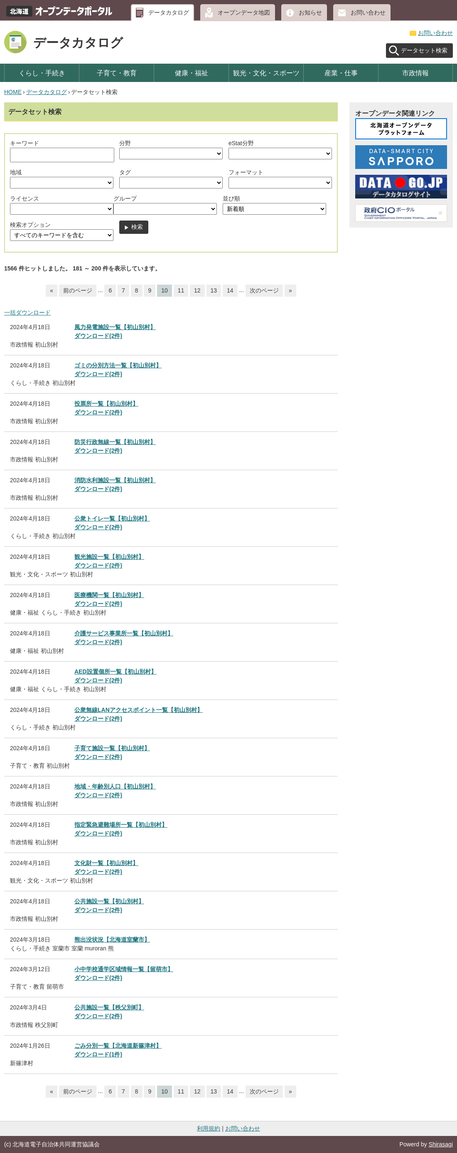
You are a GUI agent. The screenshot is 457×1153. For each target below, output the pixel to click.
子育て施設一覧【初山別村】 (112, 748)
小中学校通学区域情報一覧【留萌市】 (123, 969)
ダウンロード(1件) (98, 1054)
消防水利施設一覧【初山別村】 (115, 480)
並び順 (231, 198)
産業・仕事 (341, 73)
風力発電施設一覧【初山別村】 (115, 327)
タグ (125, 172)
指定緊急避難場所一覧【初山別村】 (120, 824)
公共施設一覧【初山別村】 (109, 901)
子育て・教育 (117, 73)
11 (181, 290)
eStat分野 (241, 143)
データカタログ (168, 12)
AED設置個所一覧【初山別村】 (115, 671)
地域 (16, 172)
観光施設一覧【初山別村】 (109, 556)
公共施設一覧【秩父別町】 (109, 1007)
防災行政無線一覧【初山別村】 (115, 442)
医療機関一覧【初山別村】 (109, 595)
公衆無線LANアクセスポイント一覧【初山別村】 (138, 710)
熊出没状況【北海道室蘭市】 (112, 939)
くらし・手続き (42, 73)
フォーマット (245, 172)
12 (197, 290)
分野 (125, 143)
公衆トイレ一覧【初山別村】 (112, 518)
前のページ (77, 290)
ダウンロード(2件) (98, 335)
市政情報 (415, 73)
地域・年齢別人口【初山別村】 (115, 786)
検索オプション (30, 224)
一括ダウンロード (27, 312)
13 (214, 290)
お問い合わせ (368, 12)
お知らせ (310, 12)
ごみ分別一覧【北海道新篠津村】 (118, 1045)
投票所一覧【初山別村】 (106, 403)
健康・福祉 (191, 73)
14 (230, 290)
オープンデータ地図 (244, 12)
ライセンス (24, 198)
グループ (125, 198)
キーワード (24, 143)
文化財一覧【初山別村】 (106, 863)
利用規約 (208, 1128)
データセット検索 (424, 50)
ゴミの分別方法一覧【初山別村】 (118, 365)
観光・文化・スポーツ (266, 73)
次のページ (264, 290)
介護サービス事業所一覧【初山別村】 (123, 633)
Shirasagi (441, 1144)
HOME (13, 92)
